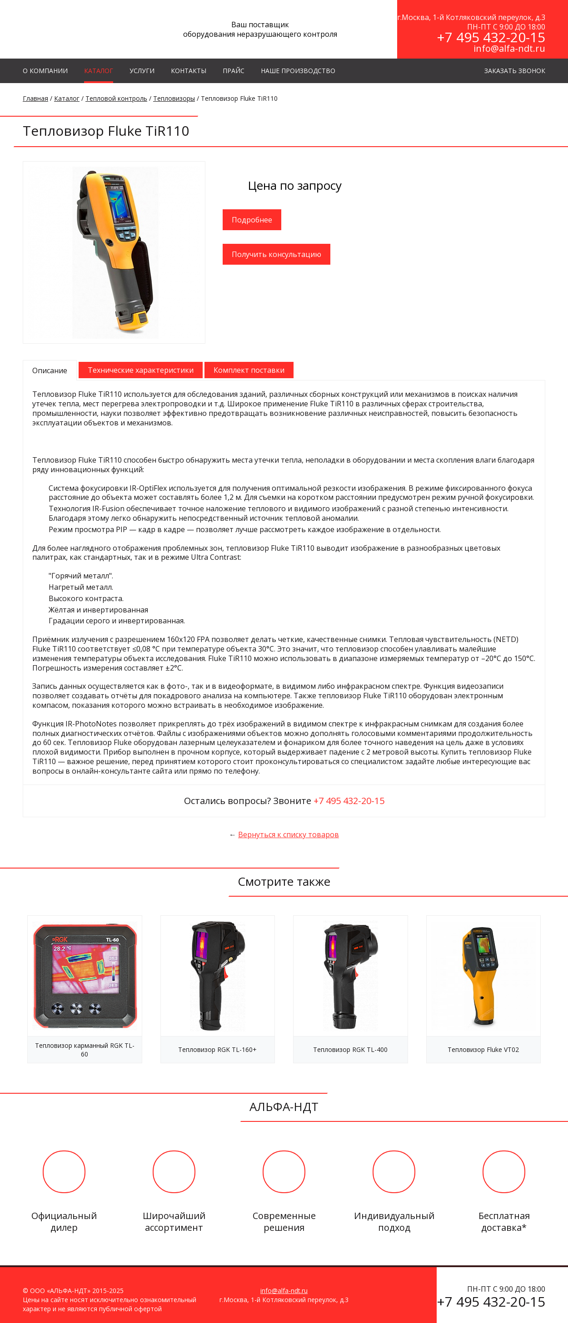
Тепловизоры (174, 98)
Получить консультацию (276, 254)
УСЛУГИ (142, 70)
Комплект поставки (249, 370)
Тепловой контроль (116, 98)
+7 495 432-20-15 (491, 37)
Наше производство (298, 70)
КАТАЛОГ (98, 70)
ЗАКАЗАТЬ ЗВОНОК (514, 70)
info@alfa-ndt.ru (509, 48)
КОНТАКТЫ (188, 70)
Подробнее (252, 220)
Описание (49, 370)
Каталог (67, 98)
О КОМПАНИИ (45, 70)
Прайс (233, 70)
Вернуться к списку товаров (288, 834)
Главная (35, 98)
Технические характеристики (141, 370)
